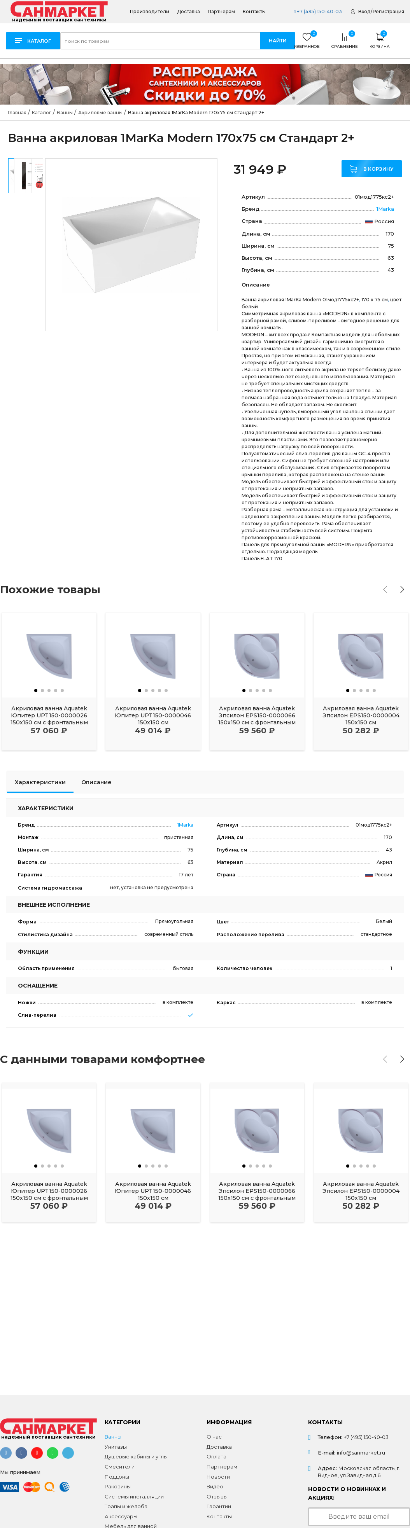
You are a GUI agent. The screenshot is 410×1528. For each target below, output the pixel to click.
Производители (149, 11)
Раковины (118, 1486)
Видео (215, 1486)
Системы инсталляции (134, 1496)
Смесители (120, 1466)
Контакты (254, 11)
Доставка (188, 11)
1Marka (385, 209)
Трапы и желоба (126, 1506)
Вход (364, 11)
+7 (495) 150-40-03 (318, 11)
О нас (214, 1437)
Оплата (216, 1456)
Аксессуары (121, 1516)
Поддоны (117, 1477)
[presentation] (385, 589)
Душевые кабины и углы (136, 1456)
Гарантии (219, 1506)
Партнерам (221, 11)
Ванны (113, 1437)
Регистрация (388, 11)
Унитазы (116, 1447)
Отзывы (217, 1496)
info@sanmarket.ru (361, 1452)
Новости (218, 1477)
